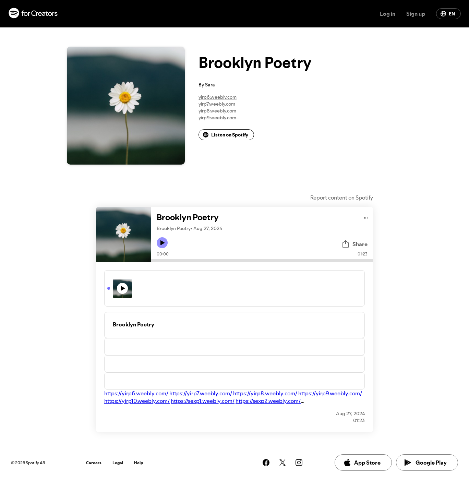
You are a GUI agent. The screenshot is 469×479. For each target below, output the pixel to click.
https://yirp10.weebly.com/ (137, 401)
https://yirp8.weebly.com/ (265, 393)
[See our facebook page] (266, 462)
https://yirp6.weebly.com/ (136, 393)
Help (138, 463)
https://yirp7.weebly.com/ (200, 393)
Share (354, 244)
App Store (362, 462)
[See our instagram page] (299, 462)
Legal (117, 463)
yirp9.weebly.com (217, 117)
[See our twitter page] (282, 462)
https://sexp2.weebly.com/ (268, 401)
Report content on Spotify (341, 197)
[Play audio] (366, 217)
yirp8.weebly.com (217, 110)
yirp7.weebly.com (217, 103)
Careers (93, 463)
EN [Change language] (448, 13)
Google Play (426, 462)
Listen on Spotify (225, 134)
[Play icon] (162, 242)
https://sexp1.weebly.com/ (202, 401)
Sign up (415, 13)
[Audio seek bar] (262, 260)
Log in (387, 13)
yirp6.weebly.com (218, 97)
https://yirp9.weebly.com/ (330, 393)
